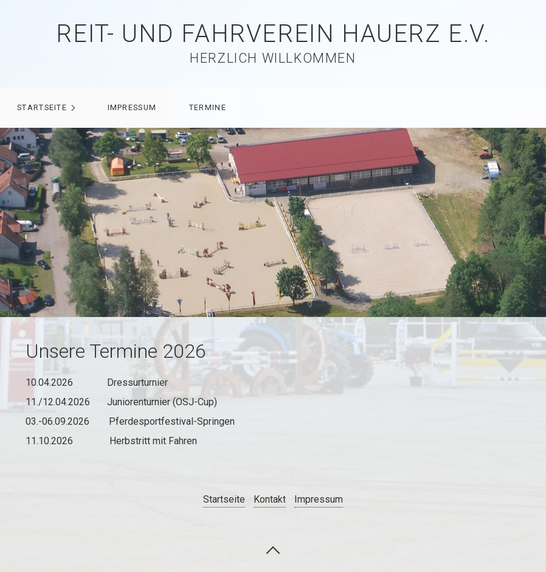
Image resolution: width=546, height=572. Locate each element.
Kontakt (270, 499)
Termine (207, 107)
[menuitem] (45, 108)
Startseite (42, 107)
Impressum (132, 107)
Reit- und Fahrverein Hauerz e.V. (272, 33)
